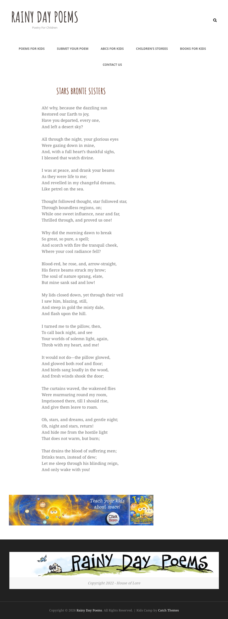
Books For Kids (193, 48)
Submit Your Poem (72, 48)
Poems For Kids (32, 48)
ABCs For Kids (112, 48)
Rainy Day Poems (47, 16)
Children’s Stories (152, 48)
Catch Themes (168, 610)
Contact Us (112, 64)
